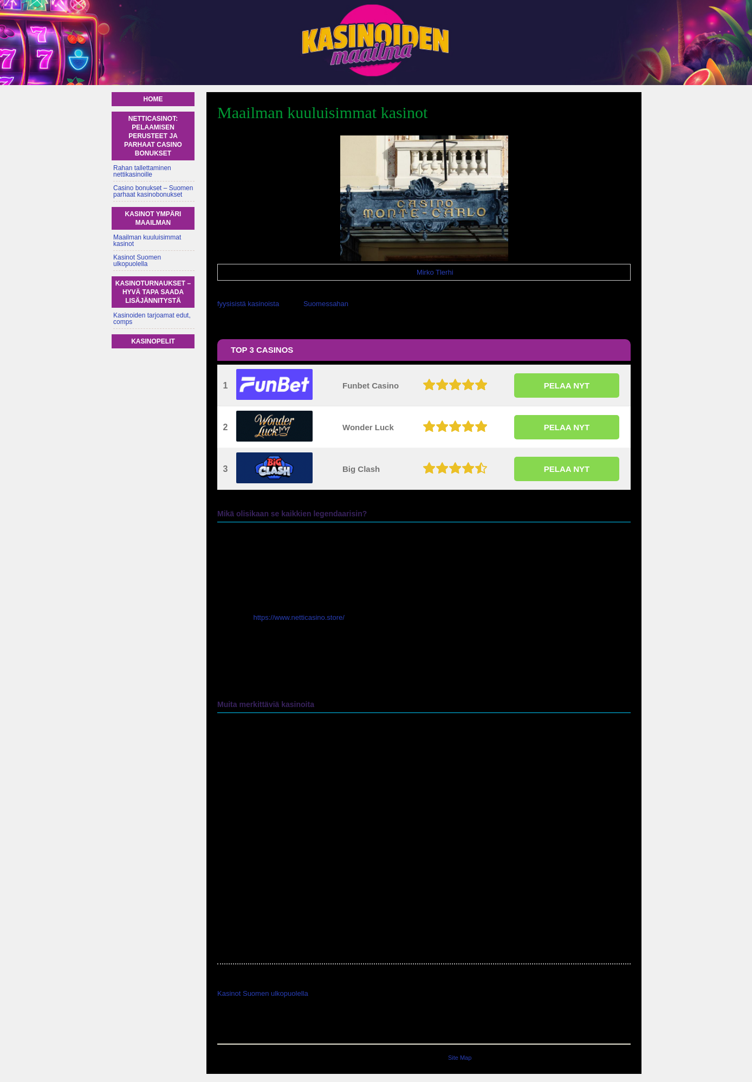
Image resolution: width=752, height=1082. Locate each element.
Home (153, 99)
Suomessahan (325, 304)
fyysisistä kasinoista (248, 304)
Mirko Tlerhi (435, 272)
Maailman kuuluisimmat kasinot (147, 241)
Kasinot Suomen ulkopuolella (262, 993)
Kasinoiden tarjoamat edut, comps (152, 319)
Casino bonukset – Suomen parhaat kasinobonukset (153, 191)
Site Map (459, 1057)
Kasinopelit (153, 341)
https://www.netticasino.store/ (299, 617)
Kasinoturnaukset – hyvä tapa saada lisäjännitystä (153, 292)
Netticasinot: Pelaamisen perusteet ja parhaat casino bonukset (153, 136)
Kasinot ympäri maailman (153, 218)
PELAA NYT (566, 385)
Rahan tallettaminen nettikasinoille (142, 171)
